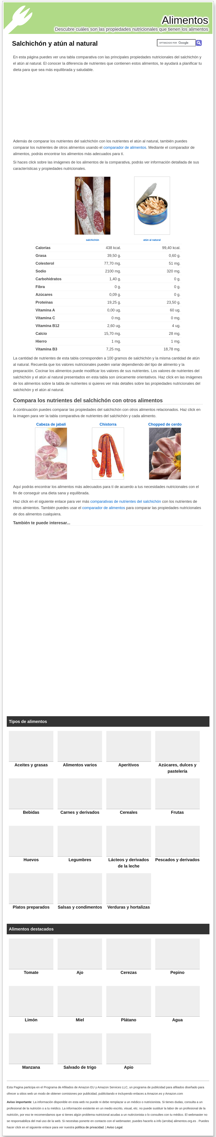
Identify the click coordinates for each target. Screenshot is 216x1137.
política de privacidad (89, 1127)
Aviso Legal (114, 1127)
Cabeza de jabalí (51, 424)
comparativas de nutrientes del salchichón (125, 501)
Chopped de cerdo (165, 424)
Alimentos (185, 20)
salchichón (92, 240)
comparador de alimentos (124, 147)
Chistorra (108, 424)
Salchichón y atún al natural (55, 43)
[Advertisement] (108, 104)
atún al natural (152, 240)
